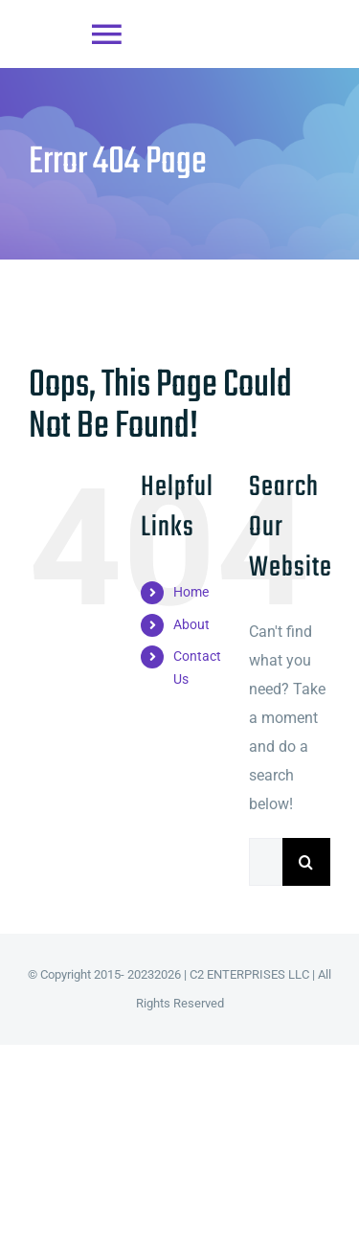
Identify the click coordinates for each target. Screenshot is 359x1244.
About (191, 624)
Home (191, 591)
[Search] (306, 862)
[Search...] (265, 862)
